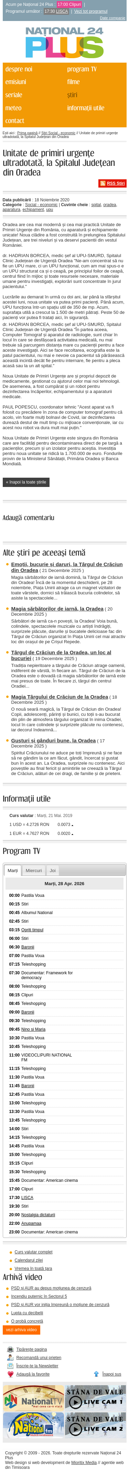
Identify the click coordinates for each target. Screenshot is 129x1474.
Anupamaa (31, 1223)
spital (96, 204)
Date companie (113, 18)
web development (48, 1462)
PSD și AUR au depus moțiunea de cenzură (51, 1288)
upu (49, 209)
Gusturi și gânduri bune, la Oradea (53, 740)
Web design (16, 1462)
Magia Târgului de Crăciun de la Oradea (59, 697)
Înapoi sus (112, 1374)
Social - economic (41, 204)
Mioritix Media (84, 1462)
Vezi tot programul (91, 11)
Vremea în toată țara (33, 1268)
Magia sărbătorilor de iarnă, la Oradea (57, 609)
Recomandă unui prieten (39, 1357)
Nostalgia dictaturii (38, 1214)
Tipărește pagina (32, 1349)
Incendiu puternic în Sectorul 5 (39, 1296)
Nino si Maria (33, 1029)
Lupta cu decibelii (27, 1313)
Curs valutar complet (34, 1252)
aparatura (11, 209)
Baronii (27, 947)
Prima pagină (27, 133)
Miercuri (34, 870)
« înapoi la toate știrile (26, 482)
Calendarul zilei (29, 1260)
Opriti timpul (32, 929)
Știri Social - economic (58, 133)
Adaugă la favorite (33, 1374)
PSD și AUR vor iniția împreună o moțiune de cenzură (60, 1304)
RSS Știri (116, 183)
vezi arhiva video (21, 1329)
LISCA (62, 11)
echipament (33, 209)
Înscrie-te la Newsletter (37, 1366)
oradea (109, 204)
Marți (13, 870)
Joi (53, 870)
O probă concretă (27, 1321)
